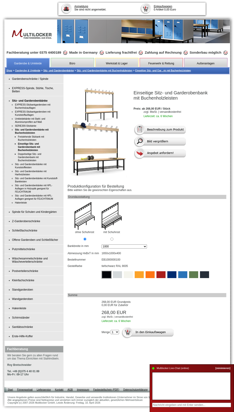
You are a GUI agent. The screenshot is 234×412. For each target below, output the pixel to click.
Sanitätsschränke (22, 327)
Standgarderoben (22, 289)
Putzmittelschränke (23, 249)
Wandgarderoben (22, 299)
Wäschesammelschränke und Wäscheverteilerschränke (30, 260)
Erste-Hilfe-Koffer (22, 336)
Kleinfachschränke (23, 280)
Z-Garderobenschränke (26, 221)
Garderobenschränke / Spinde (30, 78)
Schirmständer (20, 317)
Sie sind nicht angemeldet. (90, 8)
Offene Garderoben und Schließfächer (35, 239)
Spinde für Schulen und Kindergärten (34, 212)
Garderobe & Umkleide (27, 70)
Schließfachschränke (24, 230)
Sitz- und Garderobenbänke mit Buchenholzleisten (104, 70)
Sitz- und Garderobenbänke (58, 70)
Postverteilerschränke (25, 271)
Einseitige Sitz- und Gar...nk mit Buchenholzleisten (163, 70)
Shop (9, 70)
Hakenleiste (19, 308)
